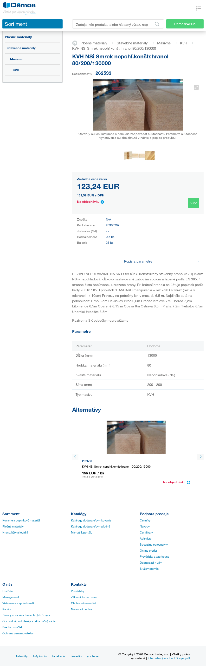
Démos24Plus (184, 24)
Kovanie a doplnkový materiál (21, 520)
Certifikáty (146, 532)
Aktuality (22, 656)
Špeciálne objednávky (154, 544)
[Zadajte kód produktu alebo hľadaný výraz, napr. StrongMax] (118, 24)
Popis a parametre (162, 261)
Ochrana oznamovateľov (17, 633)
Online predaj (148, 550)
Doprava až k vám (151, 562)
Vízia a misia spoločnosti (18, 603)
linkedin (76, 656)
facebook (58, 656)
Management (10, 597)
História (7, 591)
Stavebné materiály (21, 48)
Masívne (16, 59)
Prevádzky (77, 591)
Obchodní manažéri (83, 603)
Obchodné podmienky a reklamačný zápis (29, 621)
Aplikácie (145, 538)
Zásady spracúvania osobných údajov (26, 615)
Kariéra (6, 609)
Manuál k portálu (81, 532)
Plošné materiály (18, 37)
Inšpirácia (40, 656)
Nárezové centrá (81, 609)
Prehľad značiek (12, 627)
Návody (145, 526)
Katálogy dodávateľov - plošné (90, 526)
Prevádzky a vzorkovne (154, 556)
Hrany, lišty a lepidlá (15, 532)
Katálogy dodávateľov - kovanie (91, 520)
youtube (92, 656)
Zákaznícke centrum (84, 597)
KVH (16, 70)
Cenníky (145, 520)
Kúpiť (193, 203)
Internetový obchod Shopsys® (169, 658)
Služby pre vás (149, 568)
